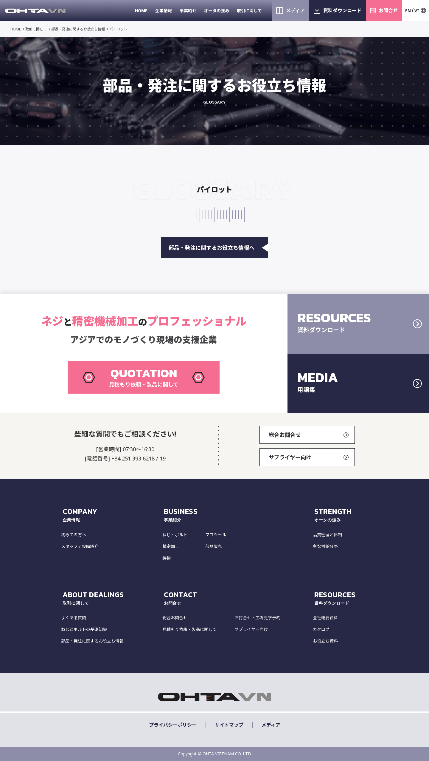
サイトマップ (229, 725)
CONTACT (237, 598)
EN (408, 10)
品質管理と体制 (327, 534)
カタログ (321, 629)
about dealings (112, 598)
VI (416, 10)
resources (341, 598)
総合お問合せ (309, 434)
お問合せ (388, 10)
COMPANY (112, 514)
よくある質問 (73, 617)
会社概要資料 (325, 617)
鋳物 (166, 558)
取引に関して (249, 10)
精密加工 (170, 546)
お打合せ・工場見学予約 (257, 617)
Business (237, 514)
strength (341, 514)
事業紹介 (188, 10)
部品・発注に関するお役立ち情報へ (218, 248)
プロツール (215, 534)
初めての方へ (73, 534)
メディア (295, 10)
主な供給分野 (325, 546)
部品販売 (213, 546)
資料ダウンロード (342, 10)
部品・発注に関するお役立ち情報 (78, 29)
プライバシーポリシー (173, 725)
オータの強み (216, 10)
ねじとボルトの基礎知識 (84, 629)
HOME (141, 10)
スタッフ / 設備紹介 (79, 546)
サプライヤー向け (309, 457)
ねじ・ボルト (174, 534)
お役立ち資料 (325, 641)
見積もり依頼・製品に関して (189, 629)
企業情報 (163, 10)
